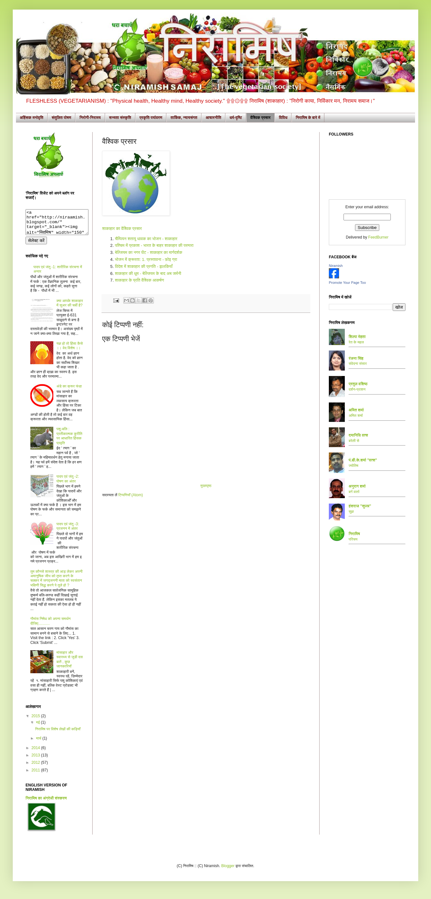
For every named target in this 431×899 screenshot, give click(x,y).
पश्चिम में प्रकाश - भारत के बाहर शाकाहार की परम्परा (154, 245)
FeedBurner (378, 237)
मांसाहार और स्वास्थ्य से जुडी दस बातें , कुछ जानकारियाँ (70, 664)
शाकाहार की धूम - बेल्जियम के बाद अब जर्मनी (148, 273)
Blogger (227, 870)
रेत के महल (356, 342)
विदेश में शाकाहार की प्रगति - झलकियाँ (143, 266)
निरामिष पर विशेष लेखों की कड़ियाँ (57, 734)
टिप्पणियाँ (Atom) (130, 495)
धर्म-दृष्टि (236, 117)
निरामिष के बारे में (308, 117)
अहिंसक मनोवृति (31, 117)
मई (38, 727)
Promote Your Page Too (347, 282)
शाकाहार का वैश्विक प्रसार (122, 228)
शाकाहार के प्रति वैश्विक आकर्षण (139, 280)
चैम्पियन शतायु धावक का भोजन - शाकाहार (146, 238)
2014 (36, 752)
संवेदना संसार (358, 363)
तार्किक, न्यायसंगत (183, 117)
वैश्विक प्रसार (260, 117)
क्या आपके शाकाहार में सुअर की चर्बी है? (70, 307)
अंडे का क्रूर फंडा (69, 391)
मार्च (39, 743)
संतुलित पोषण (61, 117)
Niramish (336, 266)
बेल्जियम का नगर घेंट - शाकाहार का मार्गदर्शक (148, 252)
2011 (36, 775)
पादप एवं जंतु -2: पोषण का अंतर (68, 483)
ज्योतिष (353, 465)
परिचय (353, 539)
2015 (36, 720)
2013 (36, 760)
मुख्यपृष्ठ (205, 485)
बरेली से (354, 440)
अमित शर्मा (356, 415)
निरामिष (354, 534)
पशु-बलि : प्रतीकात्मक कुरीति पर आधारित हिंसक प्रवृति (69, 440)
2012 (36, 767)
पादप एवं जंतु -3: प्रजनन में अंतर (68, 531)
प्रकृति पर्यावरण (151, 117)
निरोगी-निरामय (90, 117)
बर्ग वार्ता (354, 492)
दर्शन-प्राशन (357, 389)
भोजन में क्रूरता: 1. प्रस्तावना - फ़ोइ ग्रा (146, 259)
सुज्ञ (351, 511)
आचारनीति (213, 117)
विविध (283, 117)
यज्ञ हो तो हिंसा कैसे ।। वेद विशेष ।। (70, 350)
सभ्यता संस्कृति (120, 117)
